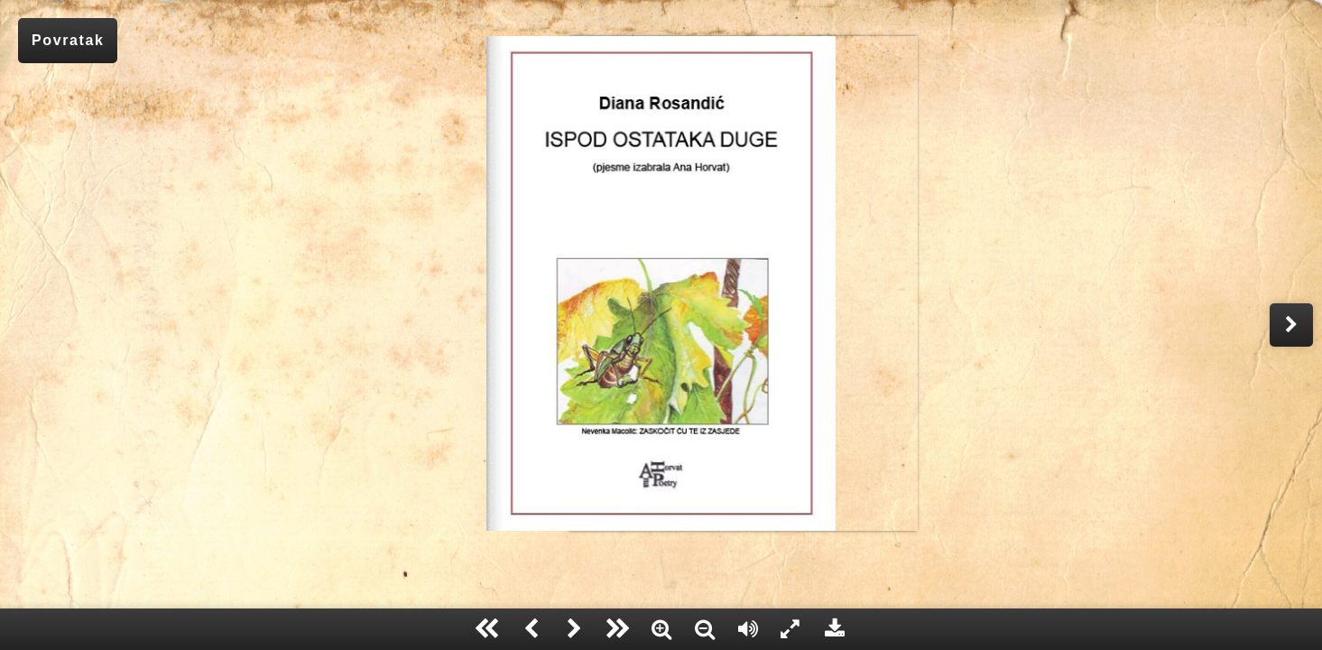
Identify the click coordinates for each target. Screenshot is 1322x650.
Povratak (68, 40)
